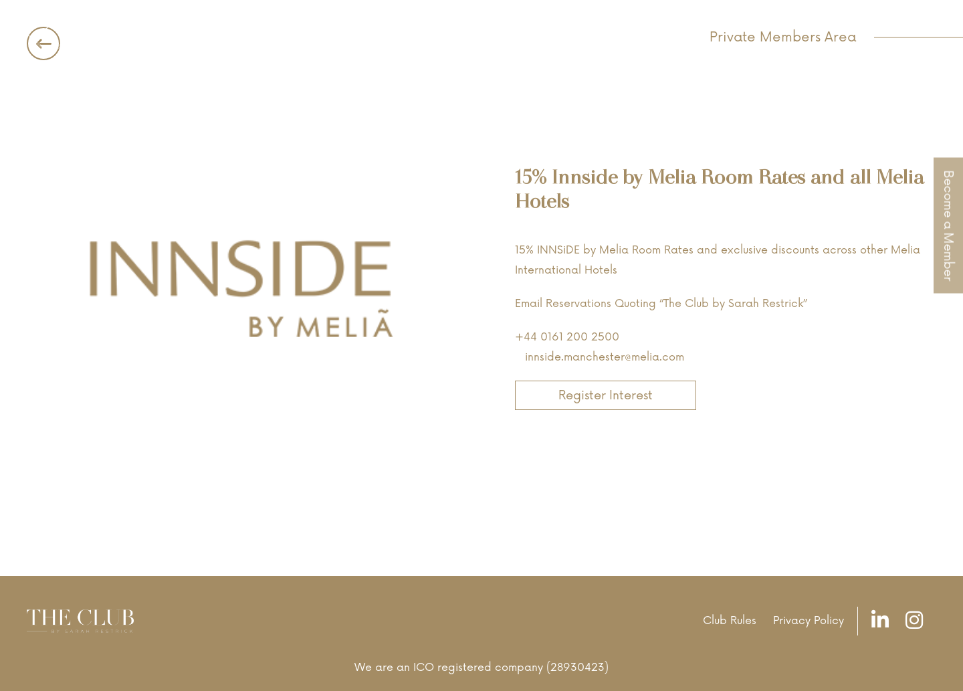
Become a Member (948, 225)
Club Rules (729, 620)
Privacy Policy (808, 620)
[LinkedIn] (883, 621)
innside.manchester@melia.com (604, 357)
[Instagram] (917, 621)
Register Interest (605, 395)
